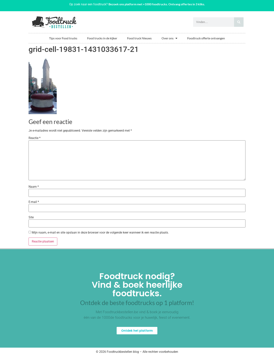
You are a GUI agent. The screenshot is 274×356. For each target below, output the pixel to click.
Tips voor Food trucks (63, 38)
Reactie (35, 138)
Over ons (169, 38)
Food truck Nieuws (139, 38)
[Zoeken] (239, 22)
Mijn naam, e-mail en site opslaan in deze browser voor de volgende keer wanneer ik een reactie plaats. (100, 232)
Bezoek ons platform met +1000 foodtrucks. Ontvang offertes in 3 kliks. (156, 4)
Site (31, 217)
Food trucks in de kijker (102, 38)
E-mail (34, 201)
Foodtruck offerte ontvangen (206, 38)
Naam (34, 186)
